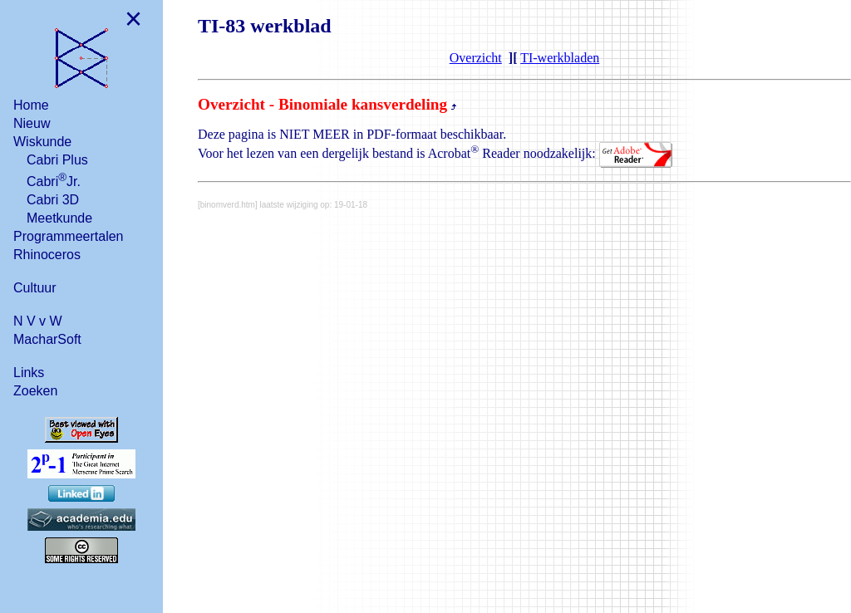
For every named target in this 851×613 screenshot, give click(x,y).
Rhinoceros (47, 255)
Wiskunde (42, 142)
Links (28, 372)
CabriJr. (54, 180)
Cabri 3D (53, 200)
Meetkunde (59, 218)
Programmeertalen (68, 236)
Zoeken (35, 391)
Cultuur (35, 288)
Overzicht (476, 58)
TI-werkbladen (559, 58)
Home (31, 105)
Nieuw (31, 123)
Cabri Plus (57, 160)
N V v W (37, 321)
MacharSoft (47, 339)
